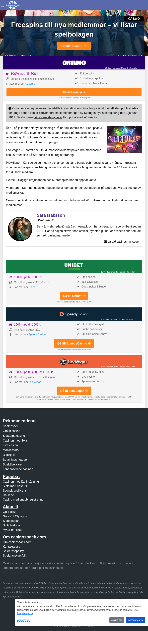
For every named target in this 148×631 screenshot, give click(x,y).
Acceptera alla (135, 620)
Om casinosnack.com (17, 542)
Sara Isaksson (135, 55)
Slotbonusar (11, 520)
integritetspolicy (25, 613)
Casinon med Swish (16, 440)
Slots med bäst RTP (16, 486)
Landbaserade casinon (18, 469)
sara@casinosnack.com (124, 241)
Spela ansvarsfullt (14, 555)
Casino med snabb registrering (23, 499)
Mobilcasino (11, 450)
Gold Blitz (9, 512)
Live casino (10, 445)
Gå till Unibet (74, 296)
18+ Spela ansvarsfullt (113, 68)
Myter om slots (12, 529)
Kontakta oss (11, 546)
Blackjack (9, 455)
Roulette (8, 495)
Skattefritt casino (14, 435)
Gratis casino (11, 431)
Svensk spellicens (15, 490)
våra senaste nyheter (48, 117)
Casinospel (10, 426)
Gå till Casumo (74, 46)
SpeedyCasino (37, 334)
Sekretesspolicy (13, 551)
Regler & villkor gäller (129, 68)
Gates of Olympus (15, 516)
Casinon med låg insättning (21, 481)
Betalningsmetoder (15, 459)
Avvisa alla (117, 620)
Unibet (32, 287)
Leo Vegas (35, 382)
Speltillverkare (12, 464)
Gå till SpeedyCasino (74, 343)
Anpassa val (23, 620)
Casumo (30, 83)
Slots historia (11, 525)
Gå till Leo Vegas (74, 391)
